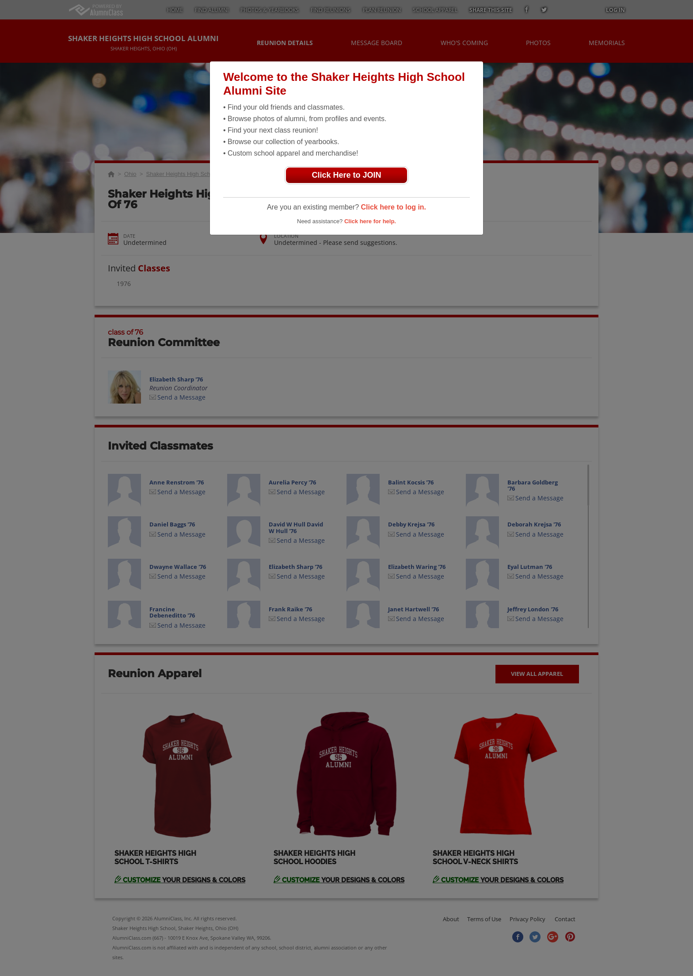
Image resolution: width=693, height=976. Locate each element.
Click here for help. (370, 221)
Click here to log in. (393, 207)
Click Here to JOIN (346, 175)
